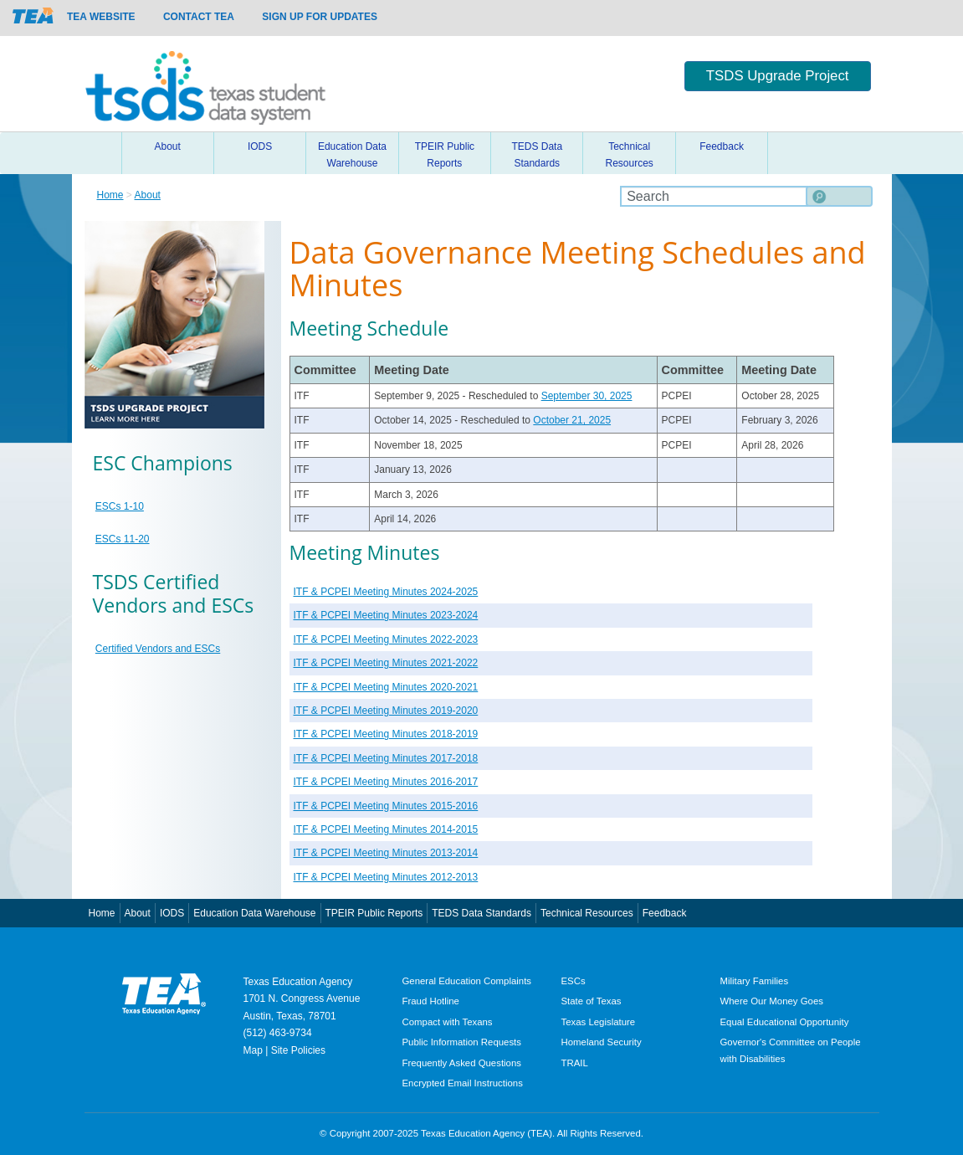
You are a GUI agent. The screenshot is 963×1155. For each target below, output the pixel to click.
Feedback (721, 146)
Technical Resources (629, 155)
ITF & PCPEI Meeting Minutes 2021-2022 (386, 663)
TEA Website (101, 17)
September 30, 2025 (587, 396)
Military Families (754, 981)
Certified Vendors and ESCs (157, 648)
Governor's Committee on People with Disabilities (790, 1050)
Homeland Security (601, 1042)
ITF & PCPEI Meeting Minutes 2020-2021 (386, 687)
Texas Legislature (598, 1022)
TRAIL (574, 1063)
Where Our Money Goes (771, 1001)
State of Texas (591, 1001)
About (168, 146)
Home (101, 153)
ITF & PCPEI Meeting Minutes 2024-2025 (386, 592)
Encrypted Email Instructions (462, 1083)
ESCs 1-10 (119, 506)
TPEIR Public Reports (444, 155)
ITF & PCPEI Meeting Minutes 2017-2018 (386, 758)
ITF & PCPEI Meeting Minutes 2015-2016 (386, 806)
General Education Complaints (467, 981)
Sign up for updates (319, 17)
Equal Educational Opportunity (784, 1022)
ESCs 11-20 (122, 539)
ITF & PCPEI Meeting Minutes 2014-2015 (386, 829)
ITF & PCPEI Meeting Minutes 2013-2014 (386, 853)
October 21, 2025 (572, 420)
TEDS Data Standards (536, 155)
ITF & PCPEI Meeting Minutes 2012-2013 (386, 877)
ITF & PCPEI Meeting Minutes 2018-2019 (386, 734)
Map (253, 1050)
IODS (260, 146)
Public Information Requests (461, 1042)
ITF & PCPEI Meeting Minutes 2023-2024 (386, 615)
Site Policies (298, 1050)
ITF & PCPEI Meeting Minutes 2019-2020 (386, 710)
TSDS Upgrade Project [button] (777, 76)
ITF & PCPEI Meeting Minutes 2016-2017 (386, 782)
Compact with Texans (447, 1022)
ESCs (573, 981)
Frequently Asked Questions (461, 1063)
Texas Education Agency (298, 982)
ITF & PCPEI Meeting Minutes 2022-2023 (386, 639)
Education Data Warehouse (352, 155)
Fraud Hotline (430, 1001)
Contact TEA (198, 17)
